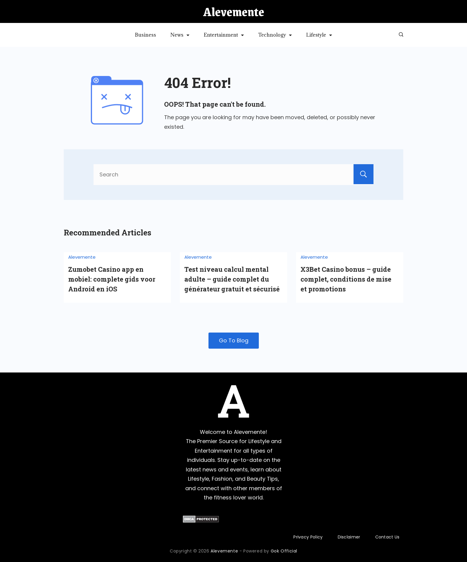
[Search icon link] (399, 35)
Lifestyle (319, 35)
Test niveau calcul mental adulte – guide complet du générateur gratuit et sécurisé (232, 279)
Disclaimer (349, 537)
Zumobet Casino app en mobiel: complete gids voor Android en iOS (111, 279)
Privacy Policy (308, 537)
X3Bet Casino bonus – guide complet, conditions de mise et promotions (346, 279)
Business (145, 35)
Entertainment (224, 35)
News (179, 35)
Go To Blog (233, 340)
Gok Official (284, 551)
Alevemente (233, 11)
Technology (275, 35)
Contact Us (387, 537)
